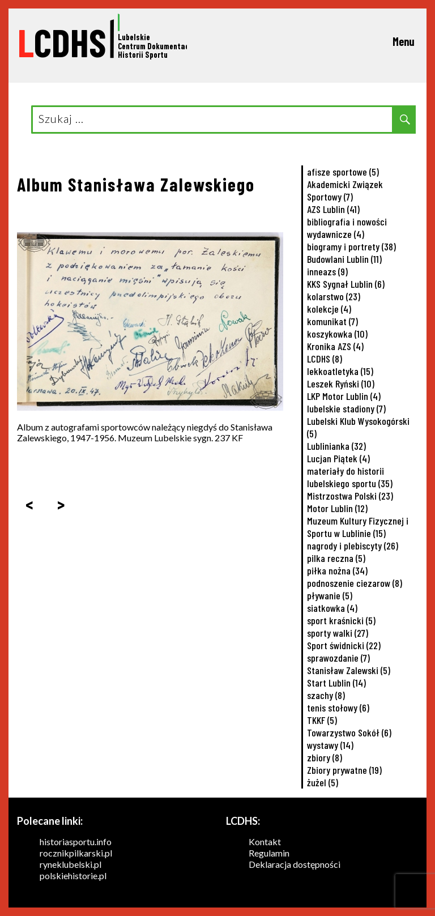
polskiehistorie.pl (73, 875)
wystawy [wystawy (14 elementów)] (330, 745)
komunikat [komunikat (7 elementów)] (332, 321)
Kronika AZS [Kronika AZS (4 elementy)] (335, 346)
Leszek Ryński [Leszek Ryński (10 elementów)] (340, 383)
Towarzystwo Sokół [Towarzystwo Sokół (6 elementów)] (349, 732)
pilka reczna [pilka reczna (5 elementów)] (336, 558)
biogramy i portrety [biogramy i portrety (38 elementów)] (351, 246)
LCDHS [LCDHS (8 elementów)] (324, 358)
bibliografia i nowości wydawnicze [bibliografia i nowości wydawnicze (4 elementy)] (347, 227)
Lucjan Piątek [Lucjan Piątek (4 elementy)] (338, 458)
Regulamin (269, 852)
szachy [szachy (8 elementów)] (326, 695)
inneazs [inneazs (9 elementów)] (327, 271)
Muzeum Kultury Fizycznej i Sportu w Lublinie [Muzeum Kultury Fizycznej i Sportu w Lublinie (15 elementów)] (357, 526)
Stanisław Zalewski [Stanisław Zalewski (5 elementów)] (348, 670)
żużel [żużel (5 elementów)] (322, 782)
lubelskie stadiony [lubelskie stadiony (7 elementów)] (346, 408)
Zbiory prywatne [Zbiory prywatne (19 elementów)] (344, 770)
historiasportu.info (76, 841)
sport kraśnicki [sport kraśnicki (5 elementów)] (341, 620)
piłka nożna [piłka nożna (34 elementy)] (337, 570)
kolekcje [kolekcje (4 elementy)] (329, 309)
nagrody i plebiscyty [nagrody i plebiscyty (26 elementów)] (352, 545)
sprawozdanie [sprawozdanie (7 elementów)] (338, 657)
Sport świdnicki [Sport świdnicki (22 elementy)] (344, 645)
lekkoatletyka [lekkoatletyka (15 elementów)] (340, 371)
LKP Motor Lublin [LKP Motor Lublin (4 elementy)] (344, 396)
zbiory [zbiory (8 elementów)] (324, 757)
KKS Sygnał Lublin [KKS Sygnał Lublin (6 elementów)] (346, 284)
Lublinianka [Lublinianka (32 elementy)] (336, 446)
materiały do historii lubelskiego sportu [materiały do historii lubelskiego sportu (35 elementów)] (350, 477)
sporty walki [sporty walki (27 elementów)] (337, 633)
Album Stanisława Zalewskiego (136, 184)
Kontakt (265, 841)
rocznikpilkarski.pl (76, 852)
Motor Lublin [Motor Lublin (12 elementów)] (337, 508)
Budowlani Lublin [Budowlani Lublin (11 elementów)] (344, 259)
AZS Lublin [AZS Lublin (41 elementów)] (333, 209)
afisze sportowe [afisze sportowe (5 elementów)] (343, 171)
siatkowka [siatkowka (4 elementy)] (332, 608)
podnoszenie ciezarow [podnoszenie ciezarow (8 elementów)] (354, 583)
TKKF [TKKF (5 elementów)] (322, 720)
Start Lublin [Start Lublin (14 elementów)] (336, 682)
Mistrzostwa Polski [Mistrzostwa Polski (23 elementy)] (350, 495)
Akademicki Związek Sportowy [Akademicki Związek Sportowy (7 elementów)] (345, 190)
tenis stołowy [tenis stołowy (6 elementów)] (338, 707)
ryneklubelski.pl (70, 864)
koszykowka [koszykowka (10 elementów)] (337, 333)
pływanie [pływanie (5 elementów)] (329, 595)
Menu (404, 41)
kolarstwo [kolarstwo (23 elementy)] (333, 296)
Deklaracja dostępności (294, 864)
